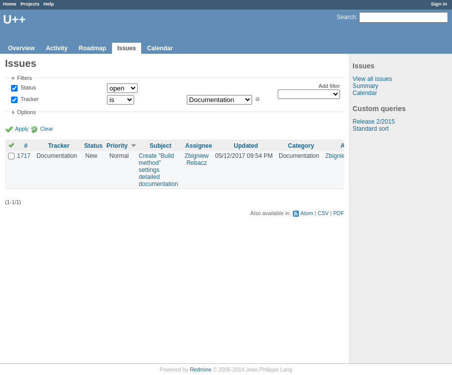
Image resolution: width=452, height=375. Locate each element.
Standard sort (371, 128)
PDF (338, 213)
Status (27, 88)
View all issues (372, 78)
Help (49, 4)
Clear (46, 129)
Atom (306, 213)
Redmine (200, 369)
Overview (21, 48)
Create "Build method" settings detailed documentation (158, 170)
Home (10, 4)
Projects (30, 4)
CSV (322, 213)
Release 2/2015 (374, 121)
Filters (24, 78)
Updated (246, 145)
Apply (22, 129)
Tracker (29, 99)
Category (301, 145)
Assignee (198, 145)
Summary (365, 85)
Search (346, 17)
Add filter (329, 86)
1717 (24, 155)
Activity (56, 48)
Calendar (160, 48)
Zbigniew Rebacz (197, 159)
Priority (117, 145)
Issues (126, 48)
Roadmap (92, 48)
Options (26, 112)
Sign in (439, 4)
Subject (160, 145)
